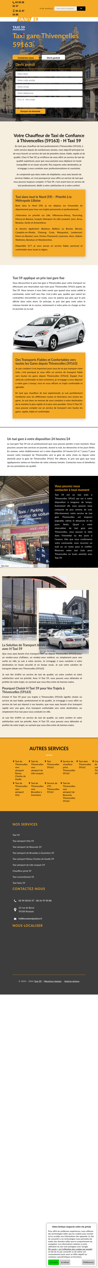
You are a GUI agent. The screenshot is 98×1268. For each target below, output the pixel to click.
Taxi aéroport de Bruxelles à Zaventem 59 (33, 852)
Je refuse (65, 1262)
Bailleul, (57, 228)
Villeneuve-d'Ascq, (62, 215)
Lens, (73, 219)
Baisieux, (47, 228)
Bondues (30, 239)
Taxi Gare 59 (19, 882)
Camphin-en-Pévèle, (26, 232)
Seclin (27, 222)
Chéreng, (43, 232)
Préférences (88, 1262)
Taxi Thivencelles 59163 (53, 764)
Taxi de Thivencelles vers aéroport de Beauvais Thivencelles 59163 (69, 792)
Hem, (72, 236)
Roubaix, (20, 222)
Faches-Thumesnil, (49, 236)
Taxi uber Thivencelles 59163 (85, 764)
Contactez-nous (26, 57)
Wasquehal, (64, 232)
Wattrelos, (20, 239)
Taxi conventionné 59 (23, 876)
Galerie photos (71, 981)
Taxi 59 (16, 834)
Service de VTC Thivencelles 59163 (53, 787)
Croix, (53, 232)
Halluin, (79, 236)
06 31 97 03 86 (44, 900)
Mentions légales (53, 981)
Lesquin (38, 219)
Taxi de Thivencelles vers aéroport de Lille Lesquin (37, 767)
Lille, (48, 215)
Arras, (80, 219)
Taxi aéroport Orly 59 (23, 840)
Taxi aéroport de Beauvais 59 (27, 846)
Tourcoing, (77, 215)
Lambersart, (77, 232)
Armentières (39, 222)
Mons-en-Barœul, (24, 236)
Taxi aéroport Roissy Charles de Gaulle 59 (33, 858)
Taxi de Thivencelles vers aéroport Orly (21, 789)
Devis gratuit (53, 57)
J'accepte (54, 1262)
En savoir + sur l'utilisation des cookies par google (70, 1249)
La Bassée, (68, 228)
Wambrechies (45, 239)
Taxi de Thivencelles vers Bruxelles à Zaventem (37, 789)
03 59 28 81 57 (26, 900)
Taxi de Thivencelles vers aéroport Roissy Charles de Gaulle (21, 770)
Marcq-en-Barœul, (24, 219)
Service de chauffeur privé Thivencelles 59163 (69, 767)
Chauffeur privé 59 (22, 870)
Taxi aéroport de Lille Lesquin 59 (29, 864)
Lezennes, (64, 236)
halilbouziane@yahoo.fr (30, 918)
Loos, (37, 236)
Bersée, (79, 228)
